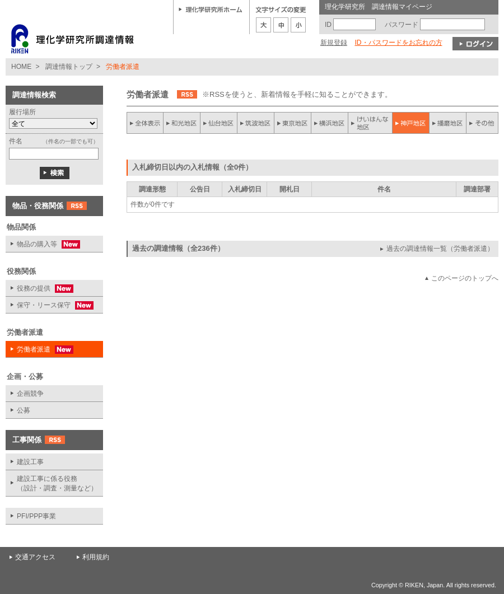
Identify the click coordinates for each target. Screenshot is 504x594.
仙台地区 (218, 123)
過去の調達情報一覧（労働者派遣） (440, 248)
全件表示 (145, 123)
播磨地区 (447, 123)
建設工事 (30, 462)
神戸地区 (410, 123)
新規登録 (333, 42)
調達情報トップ (68, 67)
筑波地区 (255, 123)
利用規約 (95, 557)
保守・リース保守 (50, 305)
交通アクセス (35, 557)
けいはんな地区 (370, 123)
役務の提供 (39, 288)
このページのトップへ (464, 278)
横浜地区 (329, 123)
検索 (54, 173)
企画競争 (30, 393)
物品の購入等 (43, 244)
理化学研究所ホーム (210, 9)
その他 (482, 123)
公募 (23, 410)
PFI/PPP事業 (36, 516)
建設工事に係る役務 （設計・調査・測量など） (57, 483)
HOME (21, 67)
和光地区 (182, 123)
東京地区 (292, 123)
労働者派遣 (39, 349)
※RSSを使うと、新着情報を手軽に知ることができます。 (297, 94)
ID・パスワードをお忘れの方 (398, 42)
